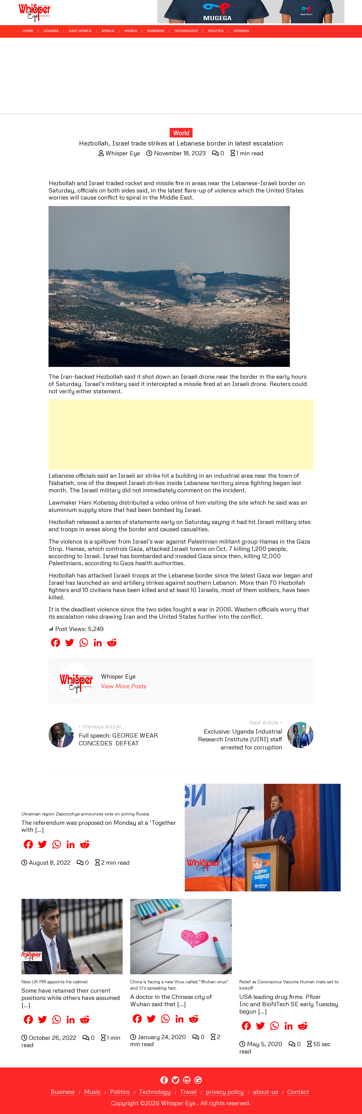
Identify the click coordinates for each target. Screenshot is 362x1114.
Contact (298, 1091)
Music (92, 1091)
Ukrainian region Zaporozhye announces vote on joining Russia (85, 813)
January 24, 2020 (159, 1036)
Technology (155, 1091)
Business (63, 1091)
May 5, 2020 (261, 1043)
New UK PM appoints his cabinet (54, 981)
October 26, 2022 (49, 1037)
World (181, 132)
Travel (188, 1091)
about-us (265, 1091)
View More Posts (123, 686)
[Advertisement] (181, 75)
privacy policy (225, 1091)
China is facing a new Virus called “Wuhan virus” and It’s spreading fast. (179, 985)
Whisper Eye (120, 153)
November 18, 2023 (176, 153)
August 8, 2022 (46, 862)
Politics (120, 1091)
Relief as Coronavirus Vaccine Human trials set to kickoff (289, 985)
